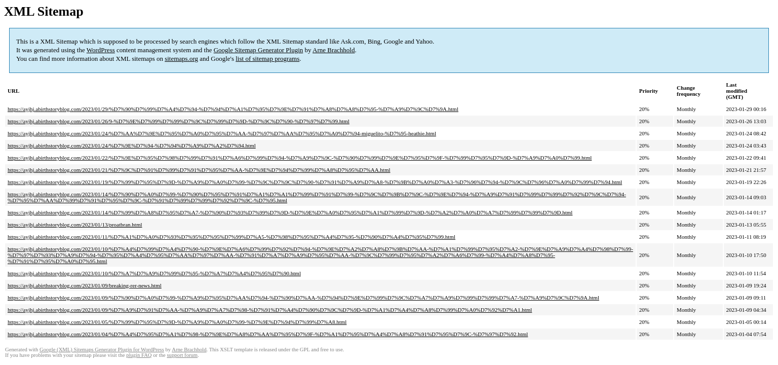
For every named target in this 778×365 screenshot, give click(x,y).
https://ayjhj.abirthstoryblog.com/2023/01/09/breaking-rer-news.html (85, 285)
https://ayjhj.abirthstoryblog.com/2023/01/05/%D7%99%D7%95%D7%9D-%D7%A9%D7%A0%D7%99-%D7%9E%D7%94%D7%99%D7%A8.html (177, 322)
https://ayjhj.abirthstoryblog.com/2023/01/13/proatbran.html (75, 225)
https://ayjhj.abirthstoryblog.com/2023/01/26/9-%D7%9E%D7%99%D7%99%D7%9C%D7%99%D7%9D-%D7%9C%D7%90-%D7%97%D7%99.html (178, 121)
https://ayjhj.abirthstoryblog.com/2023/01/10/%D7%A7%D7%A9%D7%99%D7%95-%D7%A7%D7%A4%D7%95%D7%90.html (154, 273)
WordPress (101, 50)
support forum (182, 355)
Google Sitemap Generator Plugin (258, 50)
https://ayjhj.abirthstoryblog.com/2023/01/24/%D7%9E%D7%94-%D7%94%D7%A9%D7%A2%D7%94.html (132, 145)
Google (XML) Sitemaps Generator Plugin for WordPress (102, 349)
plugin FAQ (138, 355)
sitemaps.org (181, 58)
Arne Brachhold (334, 50)
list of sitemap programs (267, 58)
